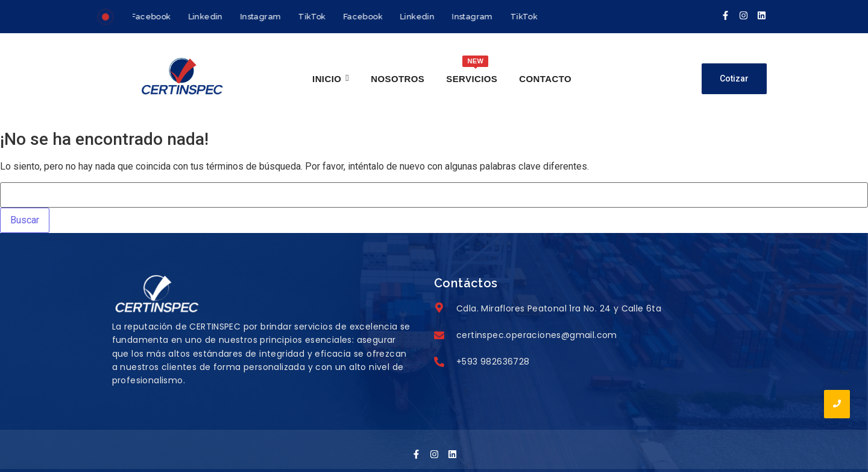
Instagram (261, 16)
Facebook (152, 16)
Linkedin (206, 16)
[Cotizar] (734, 78)
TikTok (313, 16)
